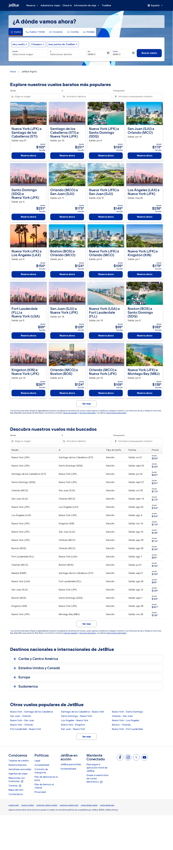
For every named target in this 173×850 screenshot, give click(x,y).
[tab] (16, 32)
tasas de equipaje (70, 413)
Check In (67, 5)
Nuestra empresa (18, 765)
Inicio (13, 71)
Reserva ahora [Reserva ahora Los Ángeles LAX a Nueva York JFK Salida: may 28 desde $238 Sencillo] (144, 216)
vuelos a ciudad (27, 805)
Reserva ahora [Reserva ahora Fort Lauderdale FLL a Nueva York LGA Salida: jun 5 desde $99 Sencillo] (28, 335)
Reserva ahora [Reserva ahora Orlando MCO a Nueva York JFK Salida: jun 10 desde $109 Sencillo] (106, 393)
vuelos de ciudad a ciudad (46, 805)
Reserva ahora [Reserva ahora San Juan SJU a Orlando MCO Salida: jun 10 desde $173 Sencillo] (144, 155)
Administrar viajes (50, 5)
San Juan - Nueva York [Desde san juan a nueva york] (73, 729)
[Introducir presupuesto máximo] (139, 96)
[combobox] (29, 54)
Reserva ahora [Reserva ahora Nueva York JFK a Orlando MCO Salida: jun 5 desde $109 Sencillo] (106, 274)
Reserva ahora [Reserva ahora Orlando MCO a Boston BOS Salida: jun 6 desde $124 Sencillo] (67, 393)
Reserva (33, 5)
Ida (89, 51)
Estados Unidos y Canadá (36, 668)
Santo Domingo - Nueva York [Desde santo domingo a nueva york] (76, 716)
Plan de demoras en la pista (46, 778)
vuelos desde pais (107, 805)
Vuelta (115, 51)
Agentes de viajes (18, 773)
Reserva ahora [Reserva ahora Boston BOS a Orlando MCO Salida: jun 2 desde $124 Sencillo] (67, 274)
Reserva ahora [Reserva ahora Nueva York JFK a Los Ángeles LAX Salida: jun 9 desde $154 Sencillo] (28, 274)
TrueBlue (106, 5)
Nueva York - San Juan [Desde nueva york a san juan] (22, 720)
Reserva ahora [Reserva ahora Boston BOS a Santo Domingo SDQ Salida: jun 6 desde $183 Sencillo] (144, 335)
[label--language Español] (155, 5)
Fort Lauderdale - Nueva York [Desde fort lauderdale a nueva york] (25, 729)
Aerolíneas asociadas (20, 769)
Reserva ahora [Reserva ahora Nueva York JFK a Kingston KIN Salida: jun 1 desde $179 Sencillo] (144, 274)
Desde (15, 51)
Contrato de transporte (41, 771)
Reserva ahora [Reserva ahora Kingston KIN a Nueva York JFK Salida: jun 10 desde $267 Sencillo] (28, 393)
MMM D (92, 54)
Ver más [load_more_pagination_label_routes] (86, 736)
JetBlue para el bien (71, 764)
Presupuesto (119, 91)
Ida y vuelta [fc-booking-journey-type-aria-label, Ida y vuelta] (18, 44)
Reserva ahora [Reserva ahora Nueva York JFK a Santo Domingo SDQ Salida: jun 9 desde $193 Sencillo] (106, 155)
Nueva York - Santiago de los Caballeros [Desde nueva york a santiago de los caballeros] (31, 711)
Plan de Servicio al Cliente (44, 786)
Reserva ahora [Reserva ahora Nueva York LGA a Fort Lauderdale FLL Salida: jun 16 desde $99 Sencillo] (106, 335)
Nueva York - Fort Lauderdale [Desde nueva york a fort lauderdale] (127, 729)
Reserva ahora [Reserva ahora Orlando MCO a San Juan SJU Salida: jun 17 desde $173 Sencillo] (67, 216)
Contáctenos (16, 794)
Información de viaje (87, 5)
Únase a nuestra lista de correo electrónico (97, 778)
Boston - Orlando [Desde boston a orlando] (121, 724)
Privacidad (40, 792)
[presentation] (155, 5)
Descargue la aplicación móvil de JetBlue (96, 767)
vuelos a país (14, 805)
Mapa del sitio (16, 789)
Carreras (15, 785)
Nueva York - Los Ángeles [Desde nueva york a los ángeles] (125, 720)
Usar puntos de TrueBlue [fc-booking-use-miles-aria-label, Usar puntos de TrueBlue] (61, 44)
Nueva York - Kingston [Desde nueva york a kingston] (73, 724)
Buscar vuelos (149, 53)
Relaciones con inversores (17, 780)
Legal (37, 760)
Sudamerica (25, 686)
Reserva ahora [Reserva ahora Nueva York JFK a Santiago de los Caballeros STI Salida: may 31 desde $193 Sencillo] (28, 155)
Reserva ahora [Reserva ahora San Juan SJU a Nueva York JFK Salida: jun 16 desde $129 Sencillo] (67, 335)
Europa (21, 677)
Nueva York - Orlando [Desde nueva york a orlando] (21, 724)
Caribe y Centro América (35, 659)
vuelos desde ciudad (89, 805)
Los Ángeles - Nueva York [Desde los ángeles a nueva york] (74, 720)
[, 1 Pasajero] (36, 44)
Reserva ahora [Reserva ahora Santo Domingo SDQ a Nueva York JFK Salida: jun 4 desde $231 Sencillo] (28, 216)
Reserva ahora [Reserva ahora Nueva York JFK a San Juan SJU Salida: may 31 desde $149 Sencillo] (106, 216)
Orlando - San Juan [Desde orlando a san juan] (122, 716)
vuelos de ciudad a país (69, 805)
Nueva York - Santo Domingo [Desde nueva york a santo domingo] (127, 711)
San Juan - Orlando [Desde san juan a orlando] (20, 716)
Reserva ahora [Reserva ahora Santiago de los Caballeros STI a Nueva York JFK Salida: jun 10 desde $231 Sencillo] (67, 155)
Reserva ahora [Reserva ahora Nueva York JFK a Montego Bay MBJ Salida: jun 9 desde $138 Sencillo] (144, 393)
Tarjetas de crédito (19, 760)
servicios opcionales (87, 413)
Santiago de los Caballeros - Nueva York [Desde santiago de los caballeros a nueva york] (82, 711)
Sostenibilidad (68, 768)
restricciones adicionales (116, 413)
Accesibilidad (42, 765)
